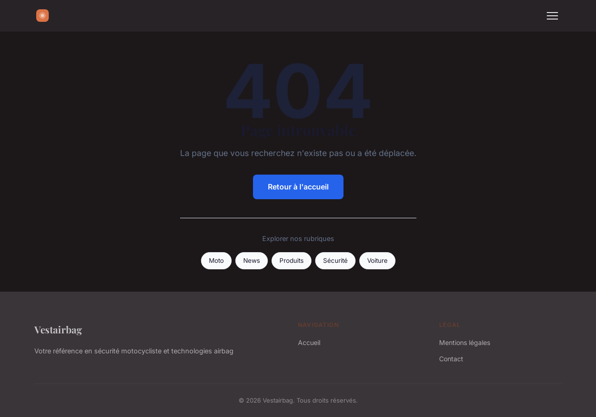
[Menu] (552, 15)
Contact (451, 359)
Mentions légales (464, 342)
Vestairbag (58, 329)
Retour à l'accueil (298, 186)
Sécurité (335, 260)
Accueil (309, 342)
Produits (291, 260)
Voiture (377, 260)
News (251, 260)
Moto (216, 260)
